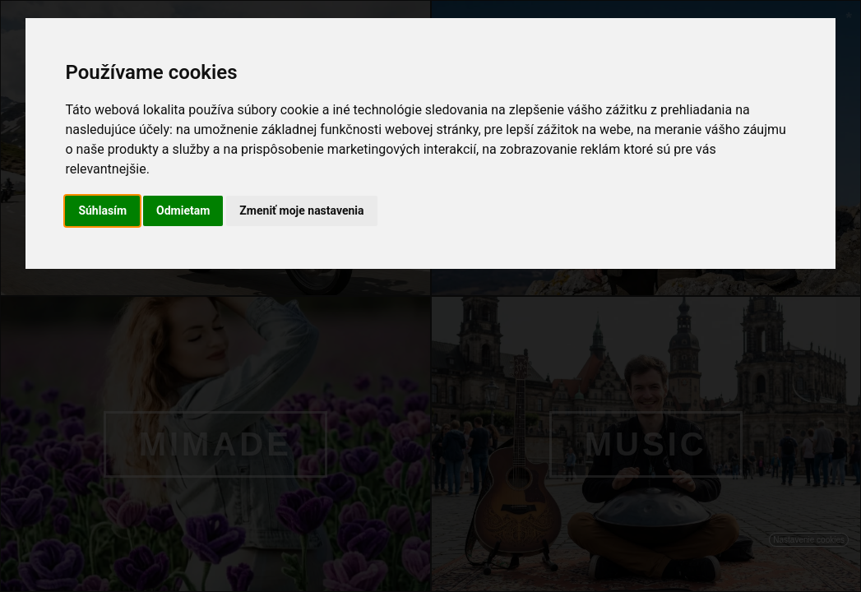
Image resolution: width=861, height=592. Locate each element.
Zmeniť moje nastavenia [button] (301, 210)
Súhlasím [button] (102, 210)
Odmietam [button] (183, 210)
